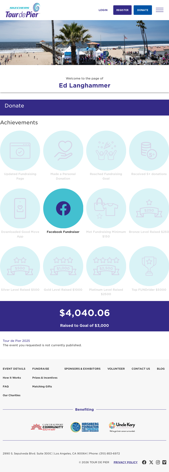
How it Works (12, 377)
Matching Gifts (42, 386)
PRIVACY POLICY (126, 462)
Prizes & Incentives (44, 377)
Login (103, 10)
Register (122, 10)
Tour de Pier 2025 (16, 341)
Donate (142, 10)
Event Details (14, 368)
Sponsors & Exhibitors (82, 368)
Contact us (141, 368)
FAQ (6, 386)
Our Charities (11, 395)
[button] (160, 10)
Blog (161, 368)
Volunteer (116, 368)
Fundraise (40, 368)
